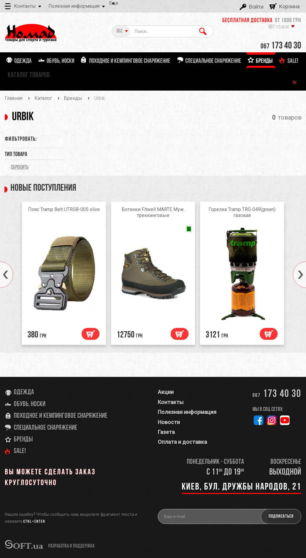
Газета (166, 432)
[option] (64, 274)
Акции (166, 392)
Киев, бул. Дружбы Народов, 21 (241, 487)
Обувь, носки (29, 404)
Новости (169, 422)
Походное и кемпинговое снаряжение (61, 416)
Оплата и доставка (182, 442)
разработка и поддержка (71, 546)
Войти (256, 7)
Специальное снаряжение (45, 428)
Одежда (24, 392)
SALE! (20, 451)
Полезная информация (74, 6)
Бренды (23, 439)
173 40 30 (278, 27)
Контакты (25, 6)
